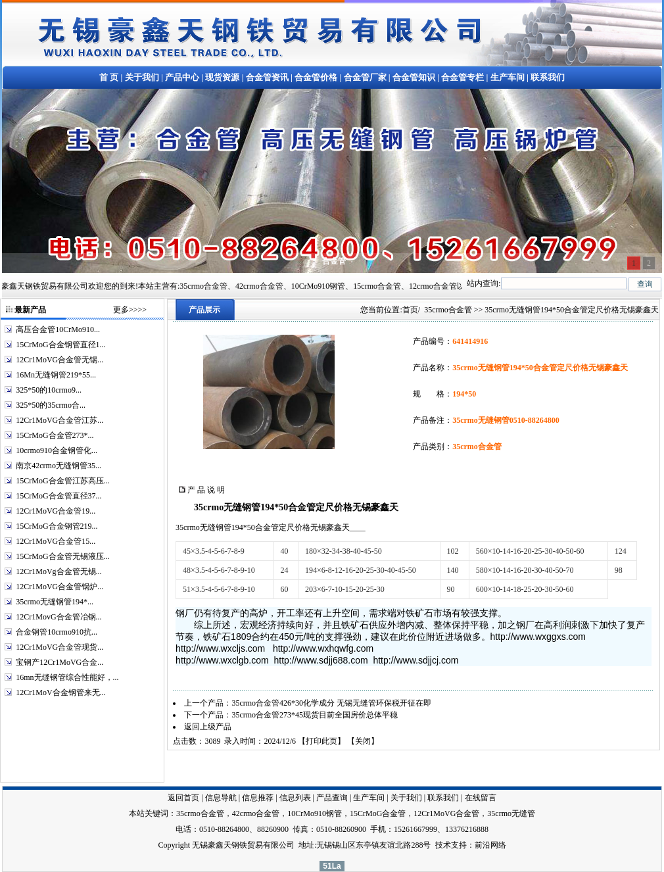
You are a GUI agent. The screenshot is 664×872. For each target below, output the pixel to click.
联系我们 (548, 77)
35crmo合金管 (448, 309)
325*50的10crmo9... (49, 390)
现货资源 (222, 77)
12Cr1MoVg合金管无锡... (58, 571)
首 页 (108, 77)
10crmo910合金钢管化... (56, 450)
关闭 (363, 741)
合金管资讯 (267, 77)
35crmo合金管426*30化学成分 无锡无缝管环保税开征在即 (331, 703)
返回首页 (183, 797)
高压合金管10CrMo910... (58, 329)
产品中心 (182, 77)
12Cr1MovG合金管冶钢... (58, 616)
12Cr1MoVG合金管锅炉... (59, 586)
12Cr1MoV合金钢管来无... (60, 692)
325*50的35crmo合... (50, 405)
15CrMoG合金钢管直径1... (60, 344)
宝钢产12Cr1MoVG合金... (59, 662)
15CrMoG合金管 (378, 813)
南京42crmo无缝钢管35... (58, 465)
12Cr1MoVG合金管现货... (59, 647)
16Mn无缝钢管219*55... (56, 374)
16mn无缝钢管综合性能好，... (67, 677)
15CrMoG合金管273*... (54, 435)
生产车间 (507, 77)
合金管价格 (316, 77)
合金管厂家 (365, 77)
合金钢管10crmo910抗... (56, 632)
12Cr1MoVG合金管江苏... (59, 420)
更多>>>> (130, 309)
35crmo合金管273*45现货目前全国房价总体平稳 (314, 714)
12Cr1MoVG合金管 (446, 813)
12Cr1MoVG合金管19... (55, 511)
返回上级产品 (207, 726)
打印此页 (321, 741)
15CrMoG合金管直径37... (58, 495)
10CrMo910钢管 (314, 813)
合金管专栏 (462, 77)
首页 (410, 309)
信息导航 (221, 797)
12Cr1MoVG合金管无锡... (59, 359)
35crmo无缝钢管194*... (54, 601)
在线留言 (480, 797)
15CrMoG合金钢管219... (56, 526)
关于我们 (142, 77)
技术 (443, 845)
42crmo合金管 (256, 813)
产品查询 (332, 797)
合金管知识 (413, 77)
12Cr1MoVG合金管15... (55, 541)
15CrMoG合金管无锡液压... (62, 556)
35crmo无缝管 (511, 813)
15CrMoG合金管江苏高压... (62, 480)
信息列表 (295, 797)
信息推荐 (257, 797)
